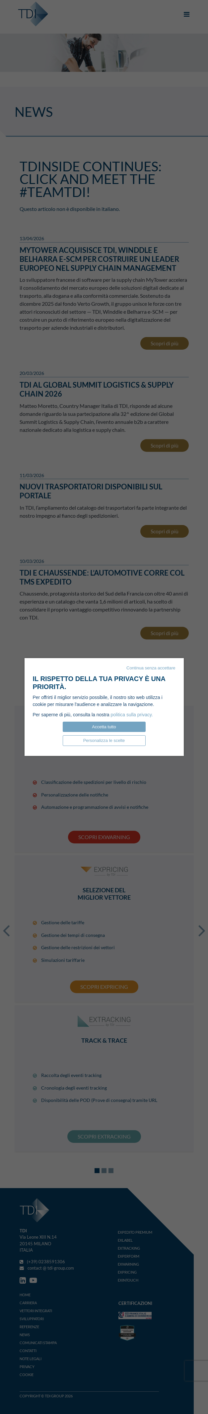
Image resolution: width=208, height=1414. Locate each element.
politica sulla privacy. (132, 714)
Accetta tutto (104, 726)
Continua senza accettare (150, 667)
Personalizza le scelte (104, 740)
